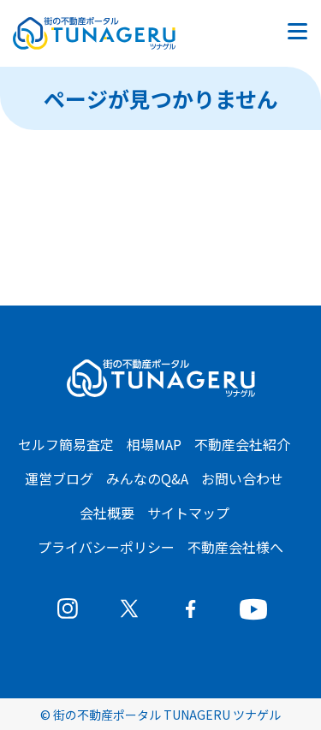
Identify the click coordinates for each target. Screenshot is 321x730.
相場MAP (154, 444)
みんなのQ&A (147, 478)
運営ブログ (59, 478)
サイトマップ (188, 512)
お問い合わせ (242, 478)
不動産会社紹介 (242, 444)
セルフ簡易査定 (66, 444)
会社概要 (107, 512)
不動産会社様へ (235, 547)
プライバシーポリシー (106, 547)
